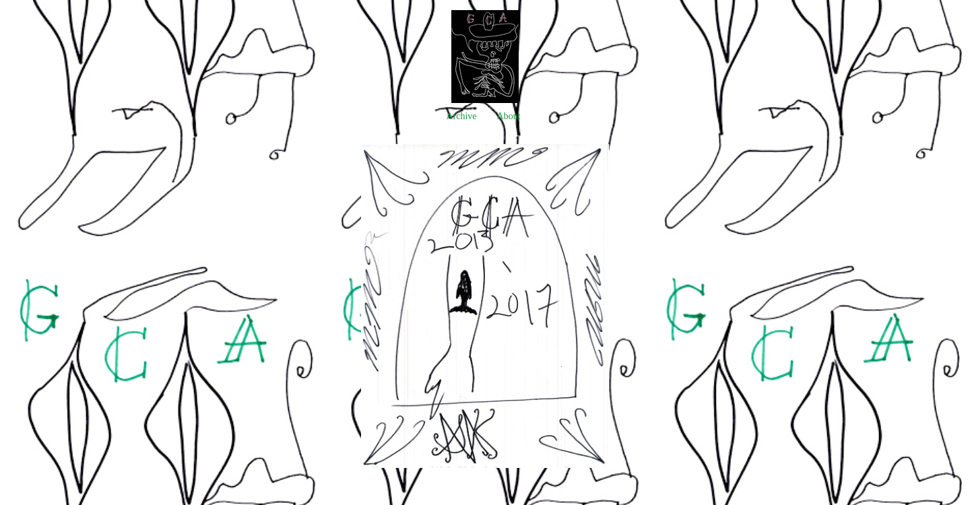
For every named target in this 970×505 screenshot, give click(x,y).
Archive (461, 116)
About (509, 116)
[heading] (485, 100)
